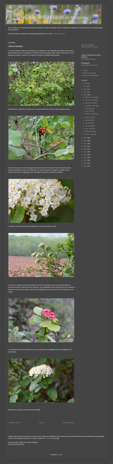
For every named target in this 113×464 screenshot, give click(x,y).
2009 (85, 166)
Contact (85, 70)
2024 (85, 83)
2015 (85, 149)
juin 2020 (88, 120)
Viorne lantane (89, 111)
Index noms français (89, 73)
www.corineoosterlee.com (89, 65)
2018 (85, 140)
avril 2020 (88, 126)
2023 (85, 86)
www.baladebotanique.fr (88, 59)
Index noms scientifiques (91, 75)
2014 (85, 152)
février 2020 (89, 131)
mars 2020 (88, 128)
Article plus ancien (68, 422)
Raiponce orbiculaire (91, 114)
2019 (85, 138)
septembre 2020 (90, 106)
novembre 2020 (90, 100)
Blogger (59, 454)
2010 (85, 163)
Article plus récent (14, 422)
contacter (48, 438)
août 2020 (88, 108)
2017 (85, 143)
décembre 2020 (90, 97)
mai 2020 (88, 123)
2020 (85, 95)
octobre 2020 (89, 103)
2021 (85, 92)
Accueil (41, 422)
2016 (85, 146)
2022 (85, 89)
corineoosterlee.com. (58, 34)
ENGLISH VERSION (87, 45)
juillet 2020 (88, 117)
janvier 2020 (89, 134)
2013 (85, 155)
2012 (85, 157)
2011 (85, 160)
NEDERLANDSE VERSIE (89, 47)
